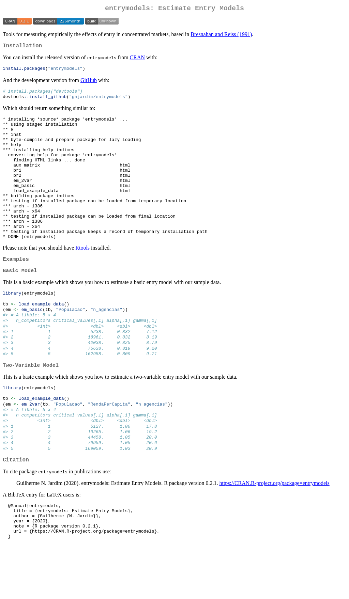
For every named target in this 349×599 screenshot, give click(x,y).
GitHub (88, 83)
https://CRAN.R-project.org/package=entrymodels (274, 531)
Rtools (82, 277)
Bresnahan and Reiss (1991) (221, 35)
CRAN (137, 60)
